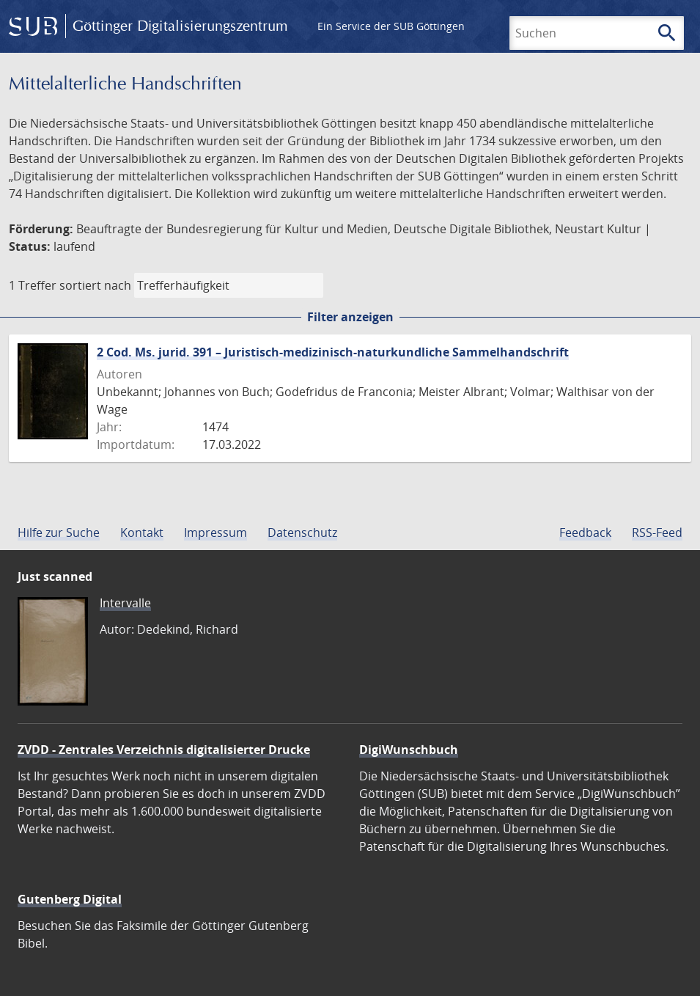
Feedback (585, 532)
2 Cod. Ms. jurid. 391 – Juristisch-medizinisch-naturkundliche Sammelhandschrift (333, 352)
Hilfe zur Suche (59, 532)
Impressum (215, 532)
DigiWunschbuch (408, 749)
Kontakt (141, 532)
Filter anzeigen (350, 317)
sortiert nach (95, 285)
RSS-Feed (657, 532)
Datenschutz (302, 532)
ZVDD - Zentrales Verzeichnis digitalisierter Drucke (164, 749)
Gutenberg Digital (70, 899)
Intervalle (125, 603)
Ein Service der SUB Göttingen (391, 26)
